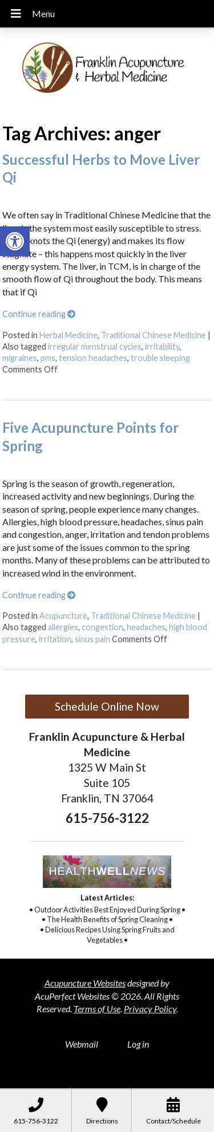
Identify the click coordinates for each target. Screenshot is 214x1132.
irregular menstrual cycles (95, 346)
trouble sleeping (160, 358)
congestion (102, 627)
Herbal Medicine (68, 335)
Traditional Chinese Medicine (153, 335)
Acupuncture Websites (85, 982)
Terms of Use (97, 1008)
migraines (19, 358)
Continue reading (38, 314)
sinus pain (92, 639)
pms (48, 358)
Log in (138, 1043)
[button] (15, 241)
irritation (55, 639)
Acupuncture (63, 615)
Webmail (81, 1043)
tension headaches (93, 358)
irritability (162, 346)
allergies (63, 627)
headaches (146, 627)
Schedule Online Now (107, 706)
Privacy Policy (150, 1008)
